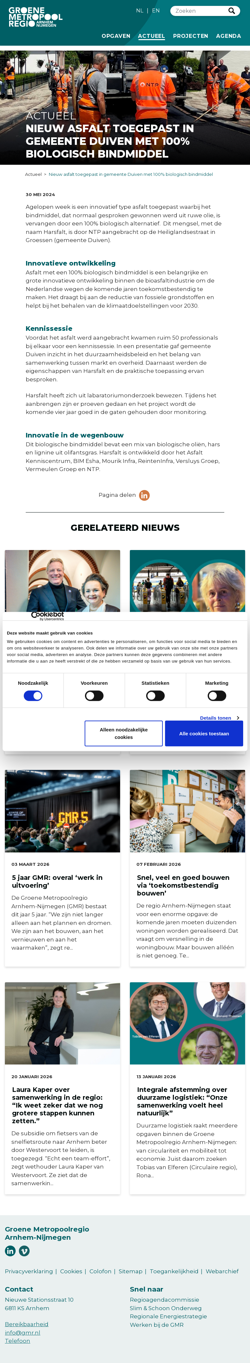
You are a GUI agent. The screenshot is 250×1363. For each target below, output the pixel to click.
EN (156, 11)
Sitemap (131, 1271)
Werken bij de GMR (157, 1325)
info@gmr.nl (22, 1332)
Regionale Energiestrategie (168, 1316)
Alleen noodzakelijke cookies (124, 733)
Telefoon (17, 1341)
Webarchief (222, 1271)
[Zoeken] (199, 11)
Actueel (153, 35)
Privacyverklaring (29, 1271)
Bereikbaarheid (27, 1324)
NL (139, 11)
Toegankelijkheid (174, 1271)
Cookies (71, 1271)
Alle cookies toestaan (204, 733)
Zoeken (232, 11)
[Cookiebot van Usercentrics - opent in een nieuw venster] (35, 616)
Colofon (101, 1271)
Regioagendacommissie (164, 1299)
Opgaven (116, 35)
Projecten (190, 35)
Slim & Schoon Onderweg (166, 1308)
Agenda (228, 36)
